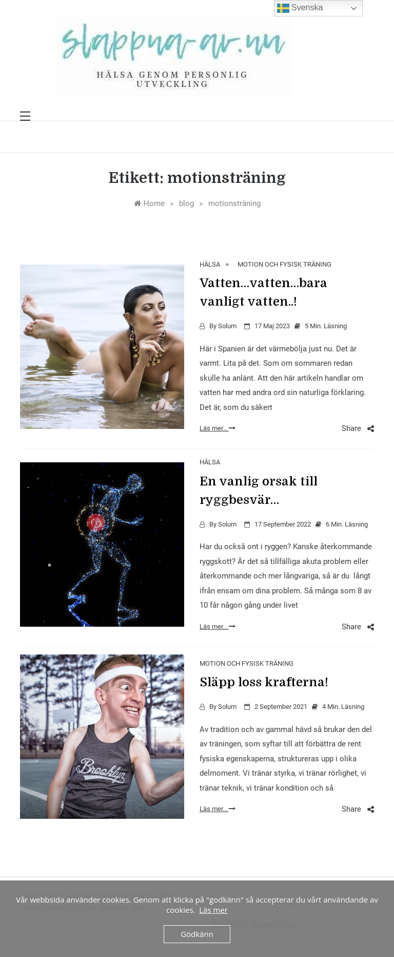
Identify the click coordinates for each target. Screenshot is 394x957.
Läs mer (213, 910)
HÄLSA (210, 264)
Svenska (300, 8)
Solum (227, 326)
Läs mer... (217, 428)
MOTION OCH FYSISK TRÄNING (284, 264)
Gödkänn (197, 934)
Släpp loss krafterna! (264, 682)
